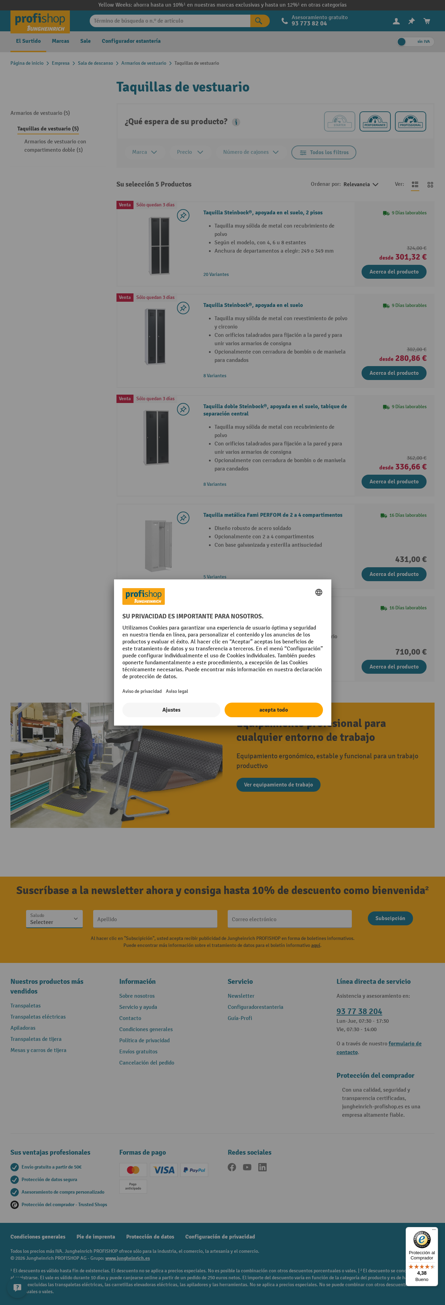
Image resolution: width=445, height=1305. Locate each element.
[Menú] (434, 1231)
